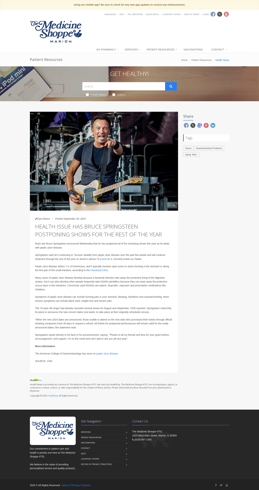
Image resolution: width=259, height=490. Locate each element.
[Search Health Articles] (123, 86)
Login (206, 14)
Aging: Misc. (191, 154)
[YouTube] (227, 485)
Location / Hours (172, 14)
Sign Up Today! (192, 14)
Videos (118, 94)
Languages (110, 14)
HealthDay (53, 395)
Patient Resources (161, 49)
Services (131, 49)
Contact (217, 49)
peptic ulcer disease (107, 353)
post (104, 259)
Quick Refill (152, 14)
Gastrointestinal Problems (209, 148)
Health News (96, 94)
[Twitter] (221, 485)
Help (122, 14)
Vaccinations (193, 49)
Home (184, 60)
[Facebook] (216, 485)
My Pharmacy (106, 49)
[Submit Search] (171, 86)
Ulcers (188, 148)
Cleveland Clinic (99, 270)
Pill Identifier (135, 14)
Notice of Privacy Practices (96, 464)
